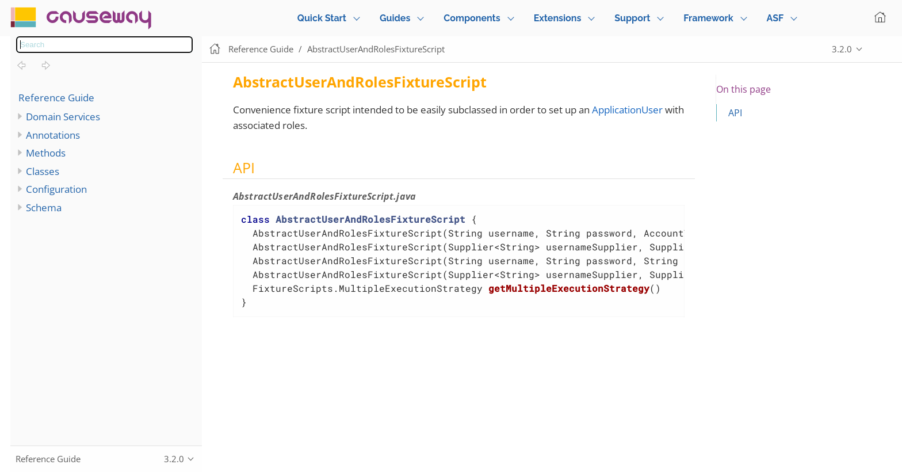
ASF (775, 18)
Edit (881, 49)
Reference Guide (56, 97)
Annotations (53, 135)
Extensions (558, 18)
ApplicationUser (627, 109)
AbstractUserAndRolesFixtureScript (376, 49)
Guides (395, 18)
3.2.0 (842, 49)
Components (472, 18)
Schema (44, 207)
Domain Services (63, 116)
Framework (708, 18)
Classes (42, 171)
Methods (46, 152)
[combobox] (104, 44)
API (735, 112)
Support (632, 18)
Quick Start (321, 18)
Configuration (56, 189)
